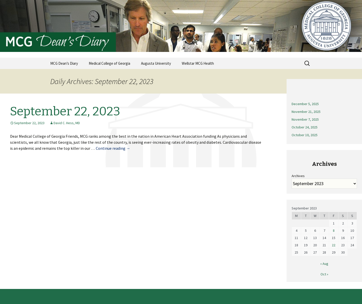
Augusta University (156, 63)
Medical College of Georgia (109, 63)
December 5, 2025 (305, 104)
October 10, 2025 (305, 135)
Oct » (324, 274)
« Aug (324, 263)
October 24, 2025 (305, 127)
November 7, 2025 (305, 119)
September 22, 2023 (65, 111)
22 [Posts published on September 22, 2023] (333, 245)
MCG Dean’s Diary (64, 63)
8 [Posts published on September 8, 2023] (334, 230)
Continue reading (113, 148)
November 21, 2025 (306, 111)
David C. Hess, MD (67, 123)
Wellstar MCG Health (198, 63)
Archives (298, 176)
